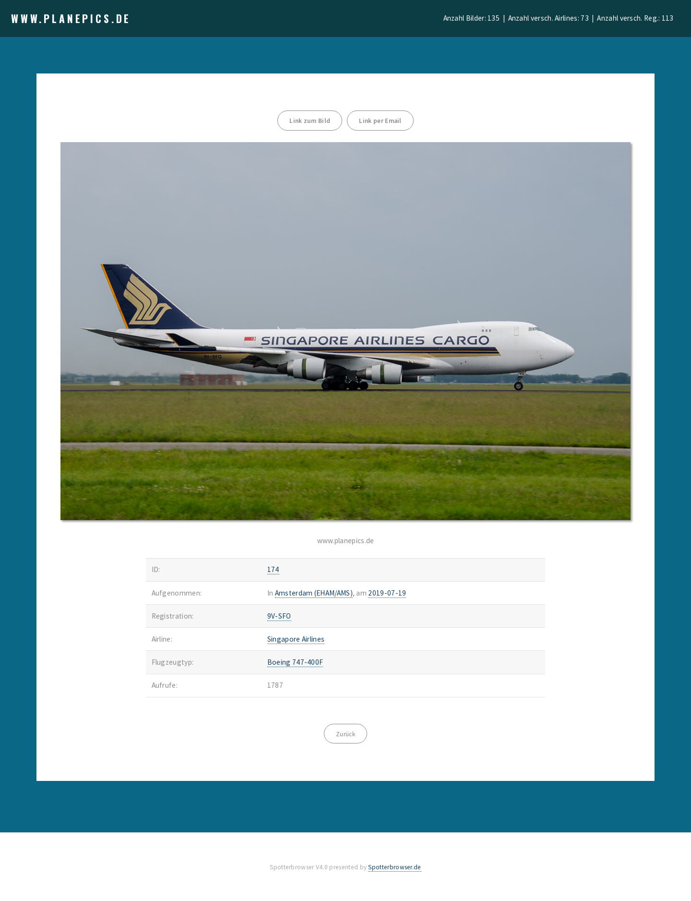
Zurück (345, 734)
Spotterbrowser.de (394, 867)
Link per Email (380, 121)
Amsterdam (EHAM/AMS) (314, 592)
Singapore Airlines (296, 639)
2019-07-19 (387, 592)
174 (273, 569)
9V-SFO (279, 616)
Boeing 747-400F (295, 662)
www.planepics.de (71, 18)
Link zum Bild (309, 121)
